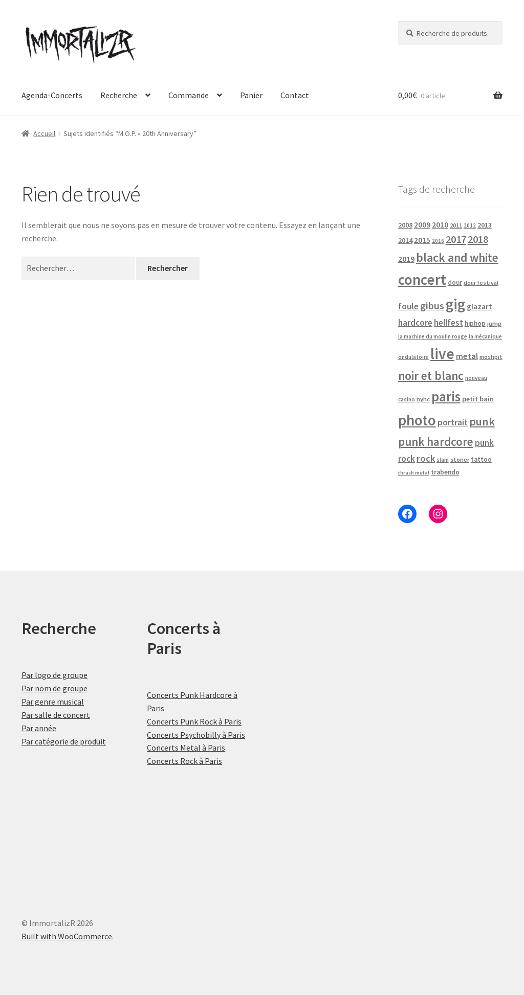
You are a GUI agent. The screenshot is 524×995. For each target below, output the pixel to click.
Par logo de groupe (54, 675)
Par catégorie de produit (63, 741)
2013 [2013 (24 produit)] (484, 225)
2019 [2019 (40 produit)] (406, 259)
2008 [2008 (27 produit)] (405, 225)
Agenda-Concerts (51, 95)
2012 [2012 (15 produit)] (470, 225)
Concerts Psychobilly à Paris (196, 735)
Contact (294, 95)
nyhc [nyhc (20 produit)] (423, 399)
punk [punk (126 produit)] (482, 421)
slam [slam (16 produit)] (442, 459)
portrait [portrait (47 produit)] (453, 422)
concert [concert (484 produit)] (422, 279)
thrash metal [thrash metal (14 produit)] (413, 472)
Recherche (118, 95)
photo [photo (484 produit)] (417, 420)
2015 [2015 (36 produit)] (422, 240)
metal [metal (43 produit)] (467, 356)
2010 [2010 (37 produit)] (440, 225)
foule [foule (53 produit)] (408, 306)
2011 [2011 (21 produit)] (456, 225)
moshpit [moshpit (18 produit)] (491, 356)
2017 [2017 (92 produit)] (456, 239)
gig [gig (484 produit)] (455, 304)
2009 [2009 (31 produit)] (422, 225)
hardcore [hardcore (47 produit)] (415, 322)
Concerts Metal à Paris (186, 747)
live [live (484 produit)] (442, 353)
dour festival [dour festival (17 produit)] (481, 282)
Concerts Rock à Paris (184, 761)
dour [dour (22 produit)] (455, 282)
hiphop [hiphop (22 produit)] (475, 323)
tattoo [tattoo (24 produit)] (481, 459)
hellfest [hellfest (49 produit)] (448, 322)
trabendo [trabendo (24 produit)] (445, 472)
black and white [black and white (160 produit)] (457, 257)
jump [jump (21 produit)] (494, 323)
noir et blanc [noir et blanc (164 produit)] (431, 375)
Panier (251, 95)
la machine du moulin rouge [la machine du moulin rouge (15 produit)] (432, 336)
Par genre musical (52, 701)
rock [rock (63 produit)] (426, 458)
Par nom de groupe (54, 688)
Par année (38, 728)
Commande (188, 95)
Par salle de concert (55, 715)
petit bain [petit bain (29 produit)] (478, 398)
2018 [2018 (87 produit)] (478, 239)
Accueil (44, 133)
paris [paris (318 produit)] (446, 396)
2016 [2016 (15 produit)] (438, 240)
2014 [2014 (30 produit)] (405, 240)
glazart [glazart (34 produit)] (479, 306)
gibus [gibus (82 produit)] (432, 306)
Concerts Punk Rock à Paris (194, 721)
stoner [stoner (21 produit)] (459, 459)
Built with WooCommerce (66, 936)
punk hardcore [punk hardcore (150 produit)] (435, 441)
